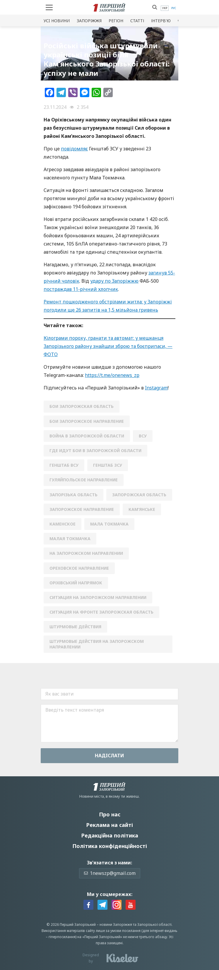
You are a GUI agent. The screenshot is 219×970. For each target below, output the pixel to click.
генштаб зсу (107, 465)
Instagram (156, 387)
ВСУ (143, 436)
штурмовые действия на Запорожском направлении (96, 643)
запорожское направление (81, 509)
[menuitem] (164, 8)
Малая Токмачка (69, 538)
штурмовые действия (75, 626)
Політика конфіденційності (109, 845)
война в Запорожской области (86, 436)
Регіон (116, 20)
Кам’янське (142, 509)
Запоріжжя (89, 20)
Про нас (109, 814)
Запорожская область (139, 494)
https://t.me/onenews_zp (112, 375)
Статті (137, 20)
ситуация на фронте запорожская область (101, 612)
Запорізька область (73, 494)
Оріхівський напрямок (75, 583)
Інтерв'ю (161, 20)
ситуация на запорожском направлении (97, 597)
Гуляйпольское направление (83, 480)
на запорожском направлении (86, 553)
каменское (62, 524)
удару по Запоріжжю (114, 281)
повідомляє (74, 148)
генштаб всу (63, 465)
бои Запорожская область (81, 406)
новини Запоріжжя (116, 924)
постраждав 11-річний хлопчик (81, 289)
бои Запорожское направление (86, 421)
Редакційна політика (109, 835)
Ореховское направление (79, 568)
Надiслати (109, 755)
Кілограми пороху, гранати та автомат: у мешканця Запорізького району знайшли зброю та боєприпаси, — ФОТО (108, 346)
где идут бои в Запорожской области (95, 450)
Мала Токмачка (109, 524)
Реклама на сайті (109, 824)
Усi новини (57, 20)
